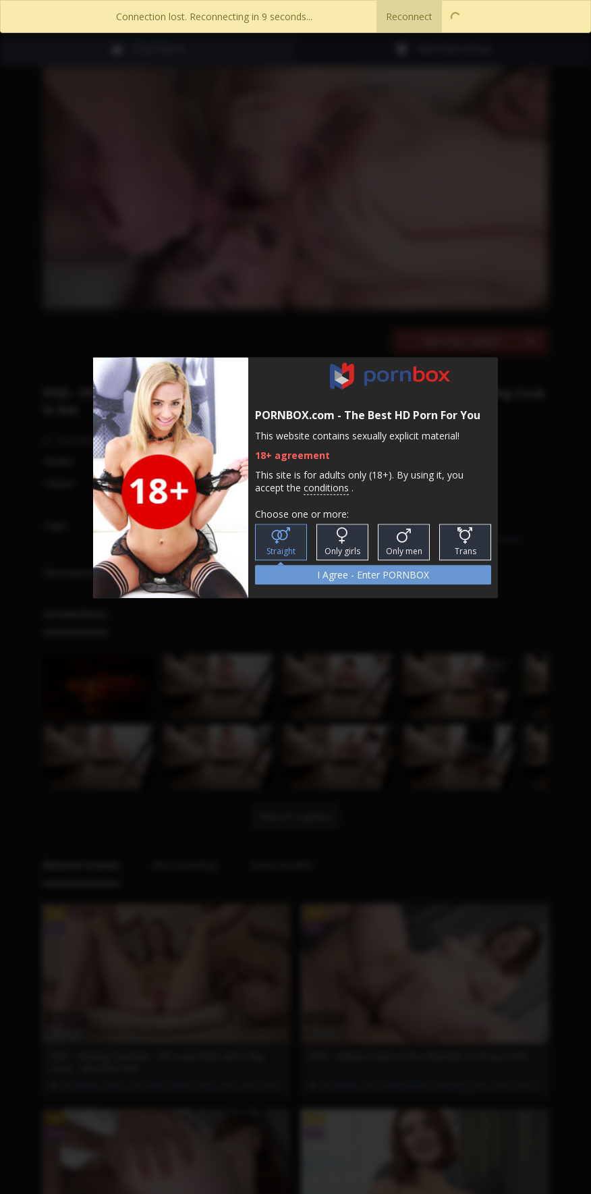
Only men (404, 542)
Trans (465, 542)
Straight (281, 542)
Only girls (342, 542)
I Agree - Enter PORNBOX (373, 574)
